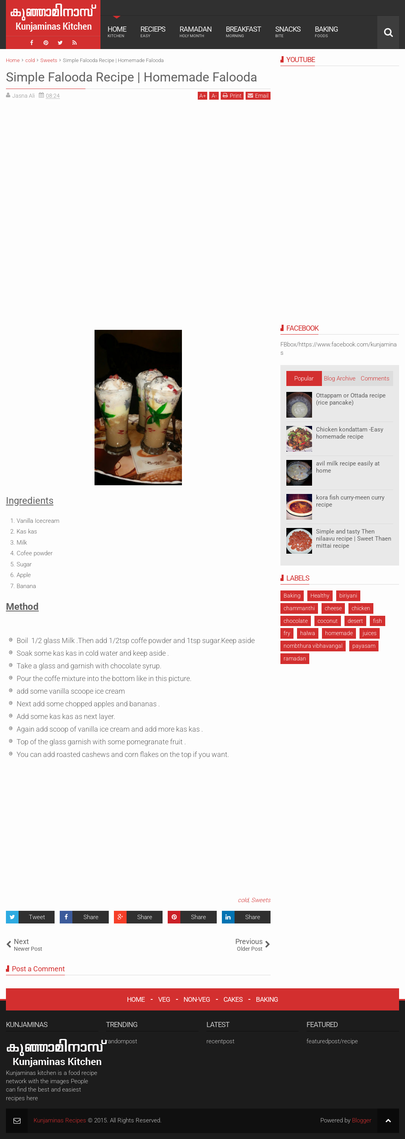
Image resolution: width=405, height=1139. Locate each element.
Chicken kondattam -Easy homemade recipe (349, 433)
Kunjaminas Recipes (60, 1120)
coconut (328, 621)
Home (117, 31)
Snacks (288, 31)
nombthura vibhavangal (313, 646)
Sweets (261, 900)
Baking (326, 31)
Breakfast (243, 31)
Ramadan (196, 31)
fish (377, 621)
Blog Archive (340, 378)
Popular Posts (304, 380)
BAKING (267, 999)
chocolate (296, 621)
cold (243, 900)
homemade (339, 633)
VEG (164, 999)
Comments (375, 378)
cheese (333, 608)
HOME (136, 999)
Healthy (319, 595)
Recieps (152, 31)
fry (287, 633)
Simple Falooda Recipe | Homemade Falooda (131, 77)
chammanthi (299, 608)
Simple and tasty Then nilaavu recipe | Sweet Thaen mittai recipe (353, 538)
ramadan (295, 658)
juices (370, 633)
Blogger (361, 1120)
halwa (307, 633)
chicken (361, 608)
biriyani (348, 595)
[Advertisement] (72, 161)
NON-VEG (197, 999)
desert (355, 621)
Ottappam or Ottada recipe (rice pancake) (351, 399)
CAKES (232, 999)
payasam (363, 646)
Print (232, 95)
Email (258, 95)
